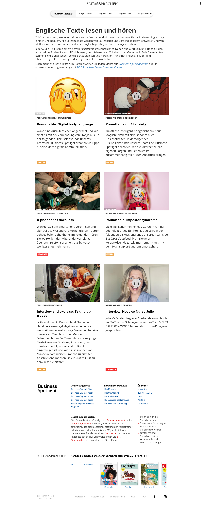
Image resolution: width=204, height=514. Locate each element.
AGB (133, 496)
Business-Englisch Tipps (82, 400)
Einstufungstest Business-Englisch (83, 405)
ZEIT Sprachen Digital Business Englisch (100, 67)
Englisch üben (125, 13)
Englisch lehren (145, 13)
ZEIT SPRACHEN (145, 392)
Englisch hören (105, 13)
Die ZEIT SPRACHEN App (115, 403)
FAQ (144, 496)
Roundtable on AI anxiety (126, 124)
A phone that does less (55, 219)
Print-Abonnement (116, 420)
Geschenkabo (111, 433)
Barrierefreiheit (117, 496)
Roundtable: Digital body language (65, 124)
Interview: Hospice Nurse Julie (130, 311)
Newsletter (142, 389)
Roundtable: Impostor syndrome (132, 219)
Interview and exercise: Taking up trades (64, 313)
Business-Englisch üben (82, 389)
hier (118, 436)
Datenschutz (97, 496)
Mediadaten (143, 403)
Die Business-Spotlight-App (116, 400)
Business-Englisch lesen (82, 396)
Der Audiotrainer (111, 396)
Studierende (77, 440)
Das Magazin (110, 389)
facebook (154, 496)
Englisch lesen (85, 13)
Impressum (80, 496)
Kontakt (141, 400)
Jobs (140, 396)
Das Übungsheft (111, 392)
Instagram (165, 496)
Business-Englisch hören (82, 392)
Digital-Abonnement (81, 423)
